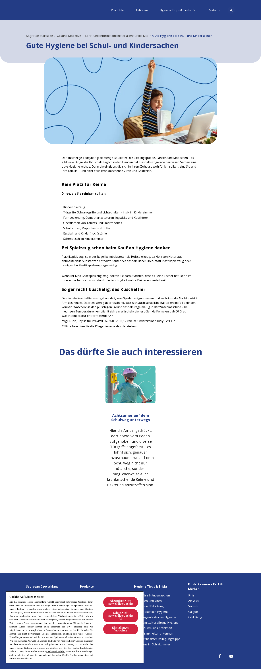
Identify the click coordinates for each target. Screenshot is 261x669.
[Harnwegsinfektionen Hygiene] (155, 617)
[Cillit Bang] (195, 617)
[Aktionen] (141, 10)
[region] (75, 627)
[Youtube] (231, 656)
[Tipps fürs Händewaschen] (152, 595)
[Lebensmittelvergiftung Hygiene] (156, 622)
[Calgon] (193, 611)
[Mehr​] (212, 10)
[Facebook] (220, 656)
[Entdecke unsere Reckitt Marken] (211, 585)
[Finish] (192, 595)
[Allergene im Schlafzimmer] (152, 644)
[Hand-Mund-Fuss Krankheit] (153, 628)
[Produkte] (117, 10)
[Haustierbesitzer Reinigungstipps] (157, 639)
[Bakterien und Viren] (148, 600)
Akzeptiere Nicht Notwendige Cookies (120, 602)
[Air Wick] (193, 600)
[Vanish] (193, 606)
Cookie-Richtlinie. (55, 651)
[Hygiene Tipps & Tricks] (176, 10)
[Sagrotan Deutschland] (44, 585)
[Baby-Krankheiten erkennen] (153, 633)
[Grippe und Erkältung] (149, 606)
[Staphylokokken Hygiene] (151, 611)
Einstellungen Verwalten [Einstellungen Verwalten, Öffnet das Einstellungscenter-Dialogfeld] (120, 629)
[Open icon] (231, 10)
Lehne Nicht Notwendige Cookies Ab (120, 615)
